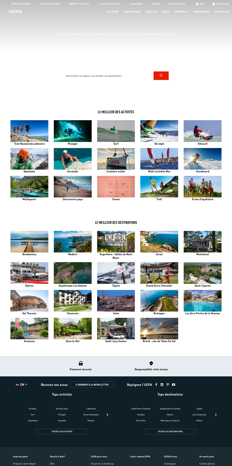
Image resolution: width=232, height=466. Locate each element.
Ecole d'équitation (91, 414)
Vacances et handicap (102, 463)
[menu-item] (112, 11)
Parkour (91, 420)
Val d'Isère (140, 420)
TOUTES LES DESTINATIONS (170, 431)
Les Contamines (199, 414)
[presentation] (107, 414)
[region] (116, 51)
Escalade (62, 420)
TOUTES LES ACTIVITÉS (62, 431)
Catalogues (170, 463)
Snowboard (33, 420)
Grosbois (141, 414)
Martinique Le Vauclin (170, 420)
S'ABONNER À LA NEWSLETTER (92, 384)
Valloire (170, 414)
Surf (32, 414)
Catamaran (91, 408)
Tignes (199, 408)
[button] (22, 384)
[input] (108, 75)
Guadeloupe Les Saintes (170, 408)
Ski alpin (32, 408)
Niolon (199, 420)
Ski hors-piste (62, 408)
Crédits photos (207, 463)
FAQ (52, 463)
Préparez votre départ (24, 463)
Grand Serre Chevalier (140, 408)
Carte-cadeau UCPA (140, 456)
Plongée (61, 414)
